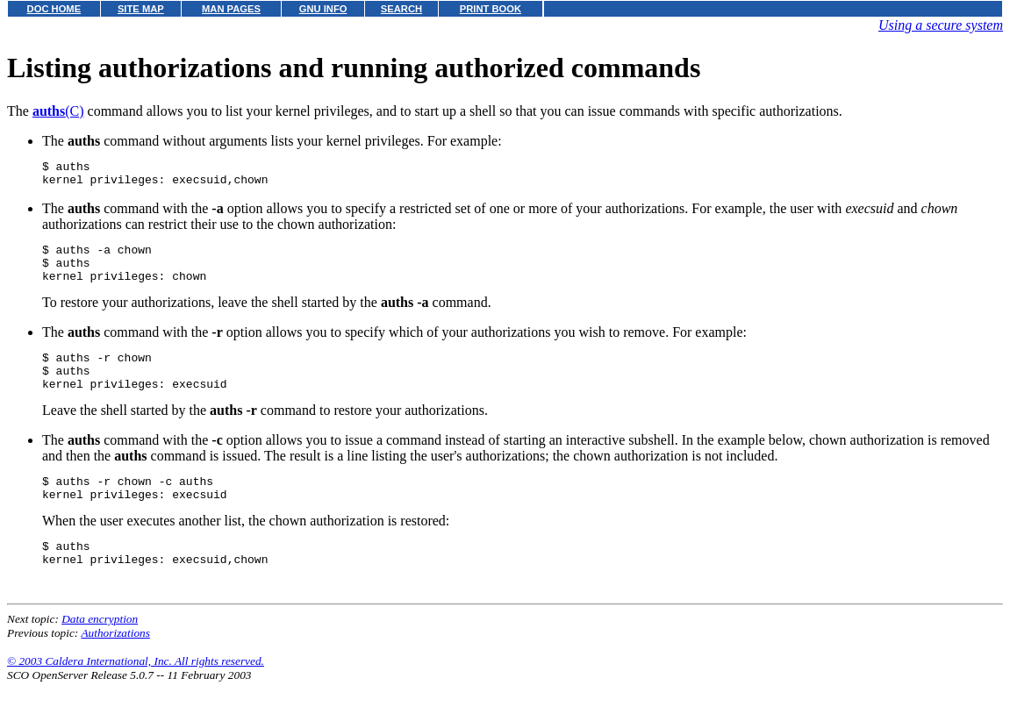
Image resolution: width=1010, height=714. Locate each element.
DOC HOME (54, 9)
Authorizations (115, 664)
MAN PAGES (231, 9)
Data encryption (99, 650)
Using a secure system (940, 25)
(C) (58, 111)
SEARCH (401, 9)
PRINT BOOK (490, 9)
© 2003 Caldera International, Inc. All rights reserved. (135, 692)
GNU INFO (323, 9)
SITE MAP (141, 9)
